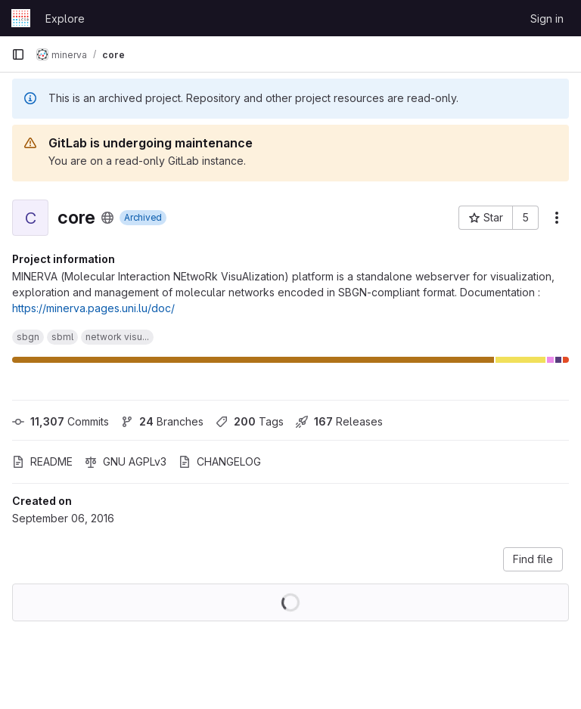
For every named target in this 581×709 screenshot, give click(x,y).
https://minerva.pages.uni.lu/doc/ (93, 308)
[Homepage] (20, 18)
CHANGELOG (220, 461)
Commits (60, 421)
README (42, 461)
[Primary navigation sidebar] (18, 54)
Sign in (547, 18)
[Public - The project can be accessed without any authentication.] (107, 218)
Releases (339, 421)
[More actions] (557, 218)
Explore (65, 18)
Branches (162, 421)
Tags (250, 421)
